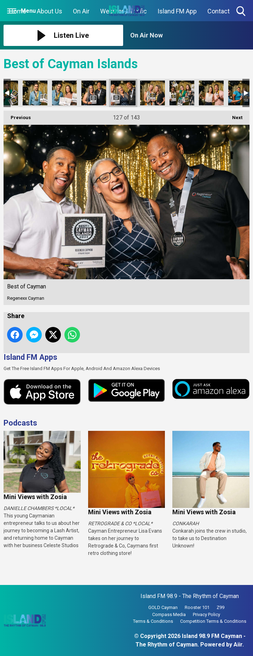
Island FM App (177, 11)
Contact (218, 11)
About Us (49, 11)
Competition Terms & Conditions (213, 621)
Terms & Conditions (153, 621)
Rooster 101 (197, 607)
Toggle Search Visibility (241, 11)
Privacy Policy (206, 614)
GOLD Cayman (163, 607)
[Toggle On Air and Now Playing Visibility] (190, 35)
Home (17, 11)
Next (233, 115)
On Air (81, 11)
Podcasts (20, 422)
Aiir (238, 644)
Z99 (220, 607)
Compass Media (169, 614)
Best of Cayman (35, 93)
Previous (17, 115)
